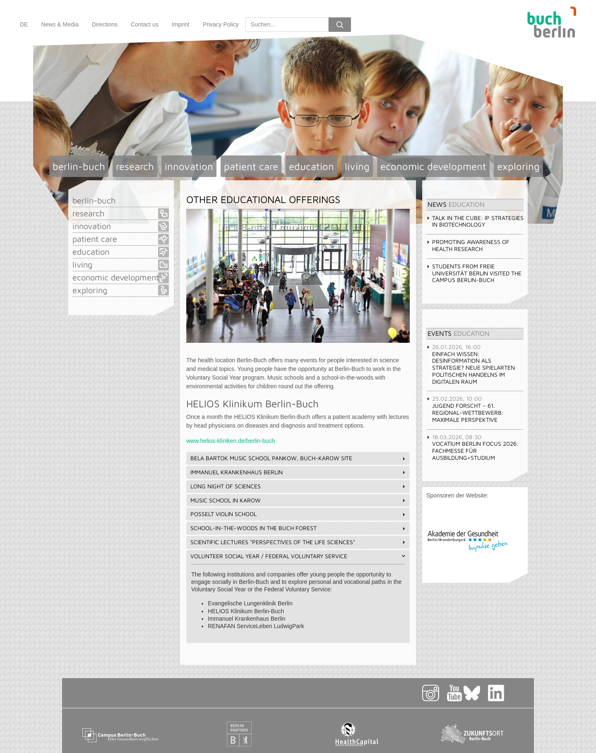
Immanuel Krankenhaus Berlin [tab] (298, 472)
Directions (105, 24)
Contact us (145, 24)
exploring (518, 166)
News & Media (59, 24)
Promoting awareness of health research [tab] (467, 245)
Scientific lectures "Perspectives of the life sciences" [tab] (298, 541)
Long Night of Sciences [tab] (298, 486)
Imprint (181, 24)
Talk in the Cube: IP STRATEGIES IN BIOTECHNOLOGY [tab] (475, 221)
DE (24, 24)
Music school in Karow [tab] (298, 500)
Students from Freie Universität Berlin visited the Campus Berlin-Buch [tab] (474, 273)
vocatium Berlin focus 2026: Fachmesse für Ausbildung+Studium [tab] (472, 447)
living (357, 166)
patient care (251, 166)
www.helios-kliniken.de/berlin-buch (230, 440)
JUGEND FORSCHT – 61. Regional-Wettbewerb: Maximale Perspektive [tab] (465, 409)
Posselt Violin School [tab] (298, 513)
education (311, 166)
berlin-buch (79, 166)
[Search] (287, 24)
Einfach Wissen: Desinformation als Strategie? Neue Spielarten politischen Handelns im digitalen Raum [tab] (470, 364)
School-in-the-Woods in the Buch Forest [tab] (298, 527)
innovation (189, 166)
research (135, 166)
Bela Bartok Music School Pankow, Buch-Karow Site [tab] (298, 457)
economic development (433, 166)
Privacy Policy (221, 24)
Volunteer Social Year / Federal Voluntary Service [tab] (298, 555)
